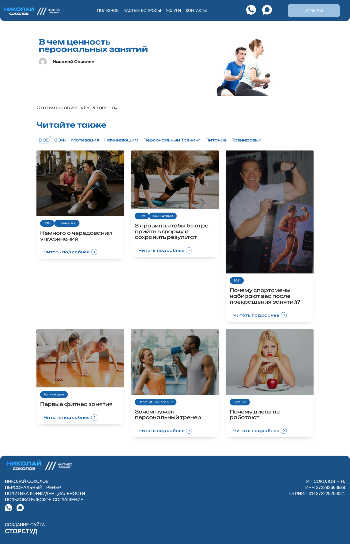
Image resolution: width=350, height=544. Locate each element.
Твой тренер (99, 107)
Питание (240, 402)
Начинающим (163, 216)
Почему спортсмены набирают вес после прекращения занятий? (265, 296)
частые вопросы (142, 11)
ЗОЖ (47, 223)
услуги (173, 11)
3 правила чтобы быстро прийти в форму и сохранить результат (172, 231)
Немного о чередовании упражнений (76, 236)
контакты (196, 11)
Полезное (108, 11)
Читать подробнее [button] (68, 252)
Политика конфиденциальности (45, 494)
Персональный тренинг (156, 402)
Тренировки (66, 223)
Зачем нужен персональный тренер (168, 415)
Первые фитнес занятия (77, 404)
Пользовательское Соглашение (44, 500)
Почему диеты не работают (255, 415)
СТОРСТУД (23, 531)
